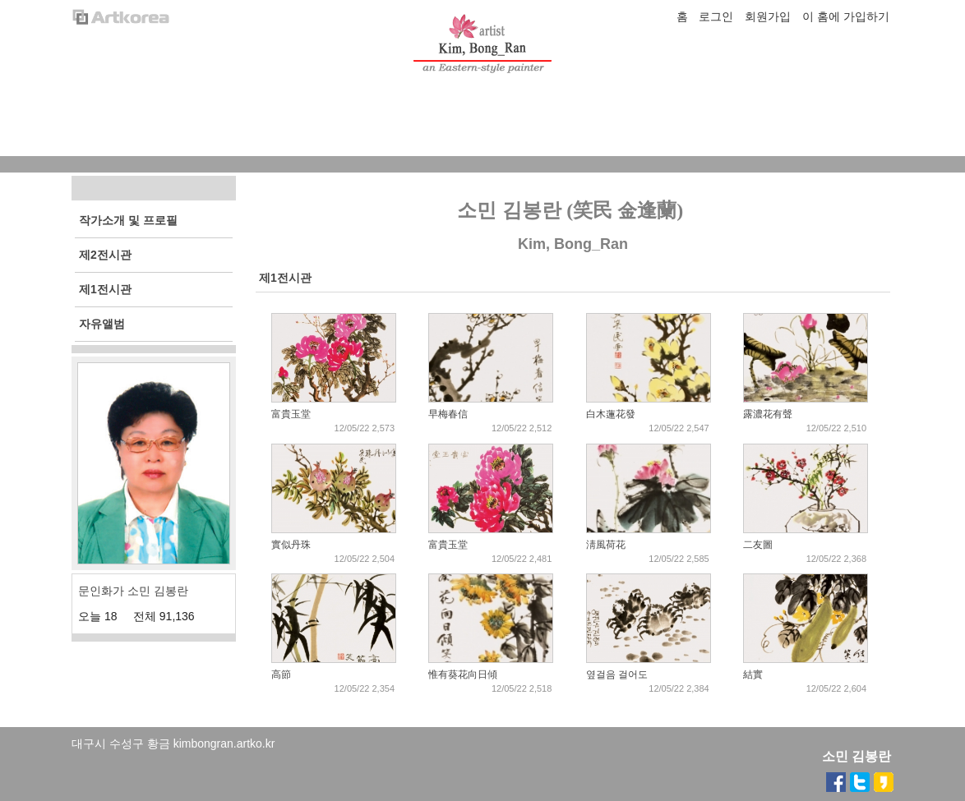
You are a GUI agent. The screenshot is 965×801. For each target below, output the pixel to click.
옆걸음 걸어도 (617, 674)
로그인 (716, 16)
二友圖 (758, 544)
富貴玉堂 (291, 414)
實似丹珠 (291, 544)
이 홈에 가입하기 (845, 16)
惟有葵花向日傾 (462, 674)
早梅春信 (448, 414)
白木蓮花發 (610, 414)
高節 (281, 674)
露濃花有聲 (767, 414)
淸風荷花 (606, 544)
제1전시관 (285, 277)
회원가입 (768, 16)
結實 (753, 674)
